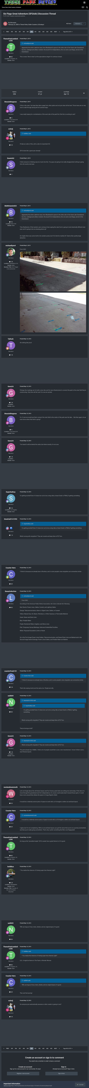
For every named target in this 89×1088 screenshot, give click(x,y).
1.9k (11, 355)
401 (35, 31)
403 (43, 31)
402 (39, 31)
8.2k (11, 882)
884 (11, 712)
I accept (80, 1084)
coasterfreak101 (10, 671)
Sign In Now (61, 1073)
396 (16, 31)
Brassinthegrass (11, 102)
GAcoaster (13, 22)
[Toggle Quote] (22, 43)
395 (12, 31)
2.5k (11, 261)
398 (24, 31)
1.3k (11, 402)
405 (51, 31)
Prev (7, 31)
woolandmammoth (11, 787)
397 (20, 31)
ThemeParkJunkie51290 (10, 40)
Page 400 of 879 (67, 31)
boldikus (10, 867)
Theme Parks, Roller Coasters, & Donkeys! (32, 24)
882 (11, 56)
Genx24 (10, 386)
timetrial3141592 (10, 519)
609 (11, 584)
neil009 (10, 696)
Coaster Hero (11, 568)
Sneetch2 (10, 158)
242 (11, 803)
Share (68, 23)
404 (47, 31)
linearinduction (10, 591)
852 (11, 607)
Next (55, 31)
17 (11, 174)
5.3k (11, 687)
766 (11, 222)
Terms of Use (7, 1085)
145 (11, 145)
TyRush (10, 339)
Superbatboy (10, 492)
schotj (10, 129)
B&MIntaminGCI (11, 206)
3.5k (11, 508)
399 (28, 31)
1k (11, 118)
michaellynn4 (11, 245)
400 (32, 31)
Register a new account (23, 1073)
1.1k (11, 535)
